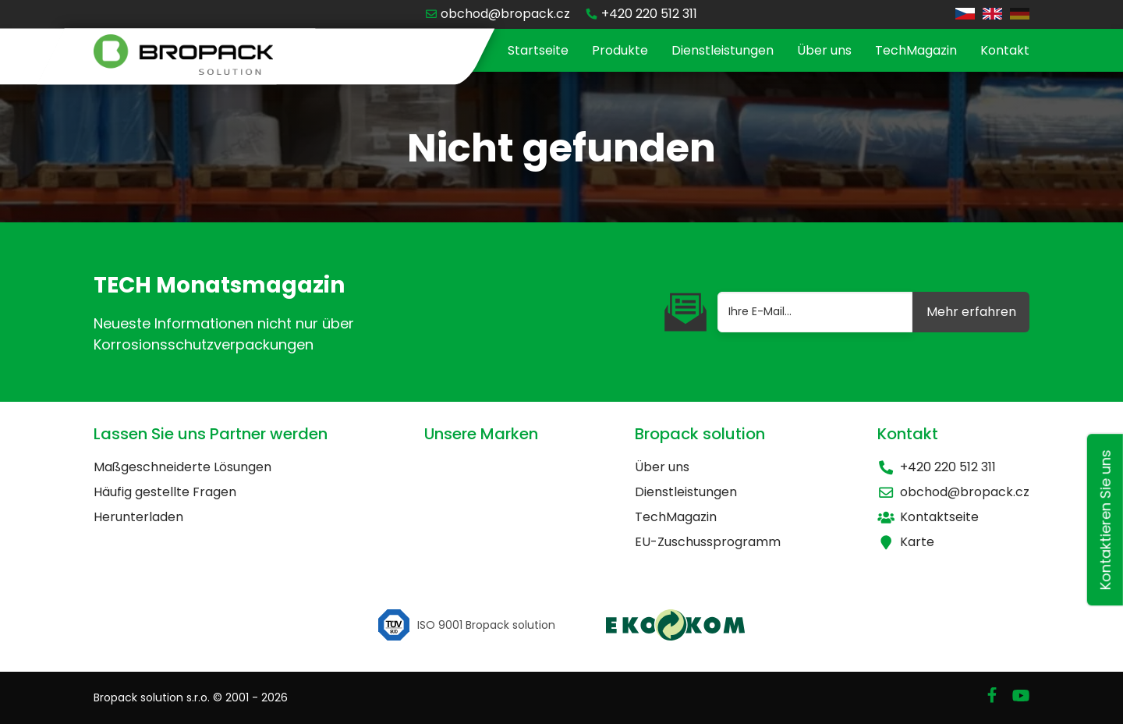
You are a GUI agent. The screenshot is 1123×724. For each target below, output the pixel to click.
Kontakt (1004, 50)
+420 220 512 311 (936, 467)
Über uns (824, 50)
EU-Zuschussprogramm (708, 542)
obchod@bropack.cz (953, 492)
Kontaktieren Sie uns (1105, 520)
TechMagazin (916, 50)
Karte (905, 542)
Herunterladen (138, 517)
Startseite (538, 50)
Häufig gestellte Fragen (165, 492)
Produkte (620, 50)
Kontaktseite (928, 517)
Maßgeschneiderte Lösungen (182, 467)
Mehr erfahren (971, 312)
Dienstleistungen (722, 50)
